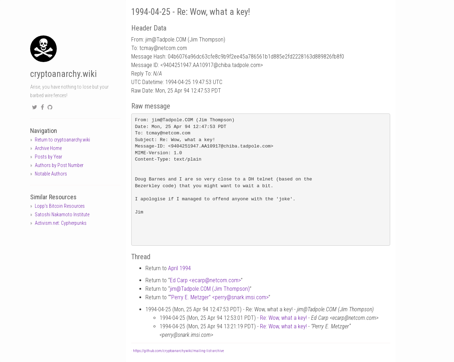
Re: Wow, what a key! (283, 317)
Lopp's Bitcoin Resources (60, 206)
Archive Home (48, 148)
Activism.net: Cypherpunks (61, 223)
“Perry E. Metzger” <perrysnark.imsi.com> (219, 297)
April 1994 (179, 268)
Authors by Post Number (59, 165)
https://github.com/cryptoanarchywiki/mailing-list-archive (178, 351)
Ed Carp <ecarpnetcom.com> (205, 280)
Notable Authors (51, 174)
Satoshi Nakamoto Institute (62, 214)
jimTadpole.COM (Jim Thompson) (210, 288)
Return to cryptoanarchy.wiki (62, 140)
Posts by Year (48, 157)
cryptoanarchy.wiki (63, 74)
